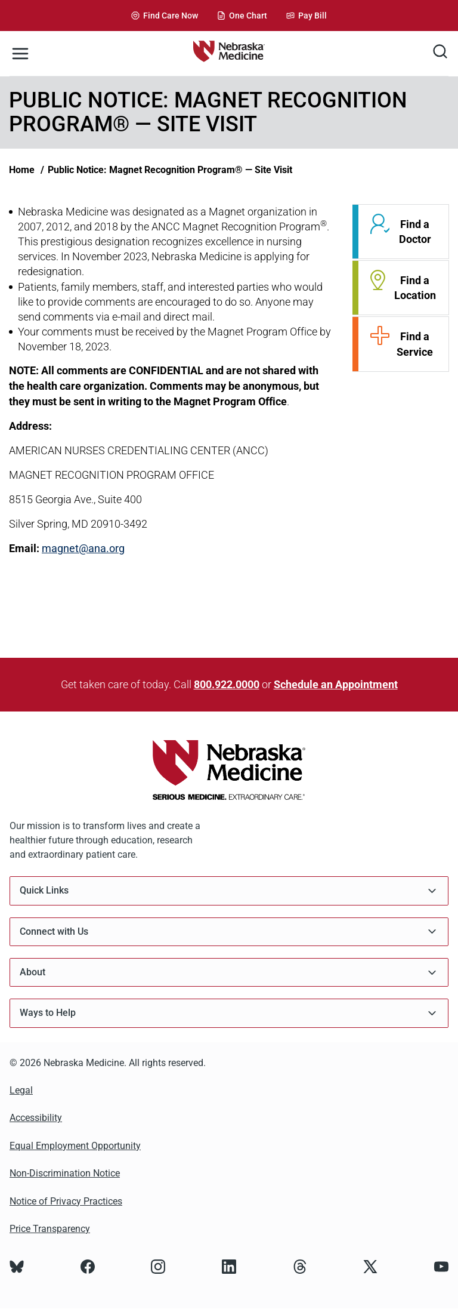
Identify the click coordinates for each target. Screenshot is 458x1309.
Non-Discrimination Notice (65, 1173)
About (229, 972)
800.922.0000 (226, 684)
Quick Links (229, 891)
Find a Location (415, 287)
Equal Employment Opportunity (75, 1145)
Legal (21, 1090)
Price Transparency (50, 1228)
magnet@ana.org (83, 548)
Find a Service (415, 344)
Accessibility (36, 1117)
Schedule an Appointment (336, 684)
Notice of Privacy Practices (66, 1201)
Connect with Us (229, 931)
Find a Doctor (415, 231)
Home (22, 169)
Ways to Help (229, 1013)
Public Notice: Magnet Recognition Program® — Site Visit (170, 169)
